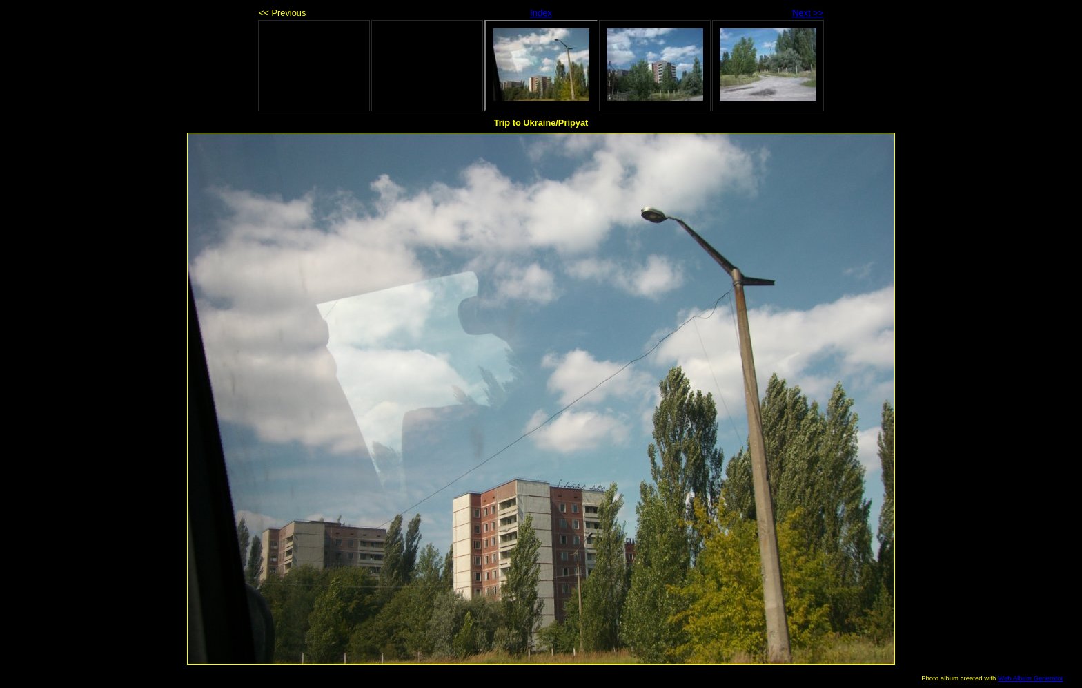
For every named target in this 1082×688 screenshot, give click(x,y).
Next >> (807, 13)
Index (540, 13)
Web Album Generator (1030, 678)
